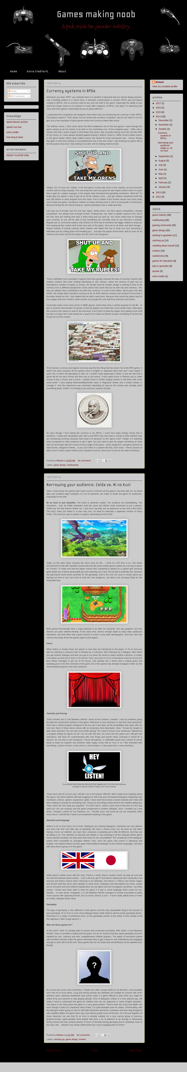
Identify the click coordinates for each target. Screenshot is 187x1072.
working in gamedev (162, 235)
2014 (159, 116)
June (161, 169)
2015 (159, 112)
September (164, 156)
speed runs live (13, 127)
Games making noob (96, 14)
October (162, 129)
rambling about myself (163, 245)
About (62, 71)
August (162, 160)
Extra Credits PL (38, 71)
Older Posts (135, 1050)
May (160, 174)
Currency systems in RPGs (71, 90)
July (160, 165)
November (163, 124)
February (163, 182)
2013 (159, 192)
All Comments (16, 96)
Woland (160, 82)
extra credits (12, 132)
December (163, 120)
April (161, 178)
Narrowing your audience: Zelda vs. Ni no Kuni (89, 484)
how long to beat (14, 137)
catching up (59, 1039)
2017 (159, 103)
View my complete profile (164, 86)
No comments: (85, 460)
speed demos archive (17, 122)
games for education (162, 261)
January (162, 187)
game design (60, 465)
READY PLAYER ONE (17, 155)
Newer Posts (54, 1050)
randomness (158, 256)
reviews (82, 1039)
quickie (155, 271)
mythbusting (72, 465)
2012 (159, 196)
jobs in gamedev (160, 266)
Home (13, 71)
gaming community (161, 225)
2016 (159, 107)
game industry (159, 215)
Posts (12, 91)
